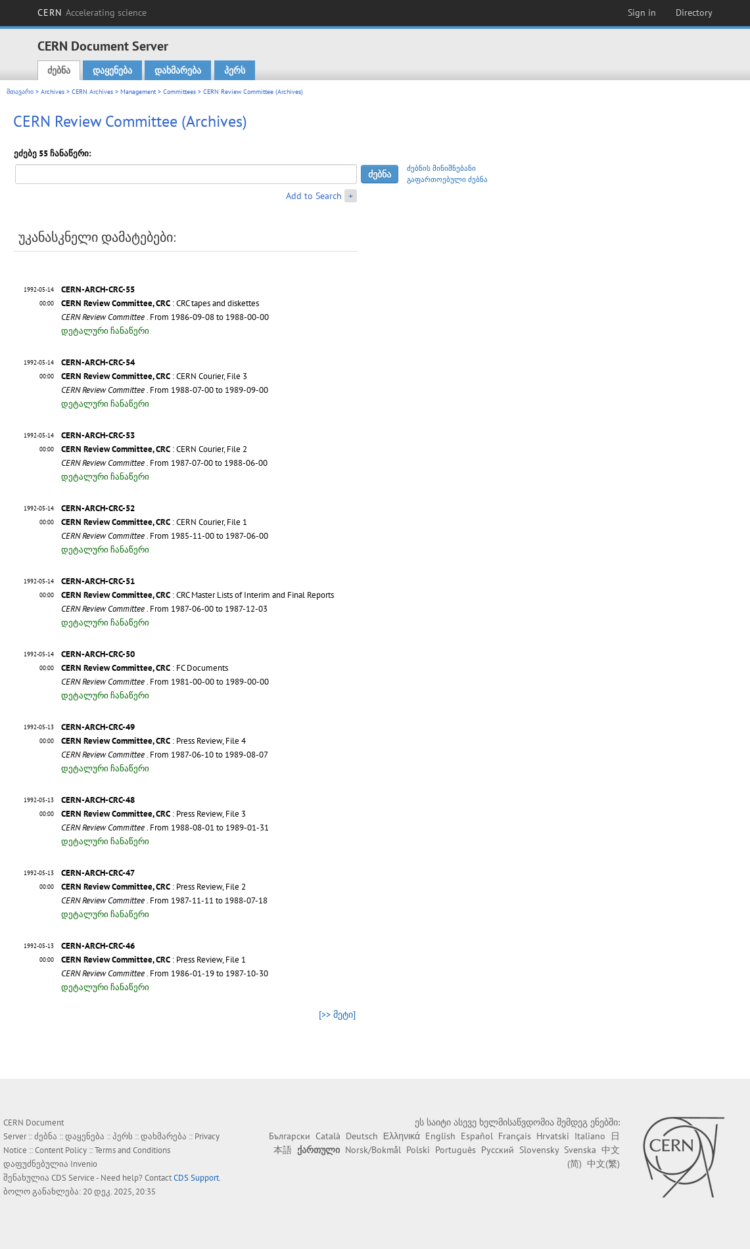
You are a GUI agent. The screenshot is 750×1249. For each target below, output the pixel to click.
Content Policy (61, 1150)
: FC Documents (144, 667)
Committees (179, 91)
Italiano (589, 1136)
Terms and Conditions (132, 1150)
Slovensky (539, 1150)
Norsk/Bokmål (373, 1150)
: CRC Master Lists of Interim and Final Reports (197, 595)
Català (328, 1136)
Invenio (83, 1164)
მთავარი (20, 91)
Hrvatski (552, 1136)
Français (514, 1136)
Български (289, 1136)
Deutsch (362, 1136)
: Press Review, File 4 (153, 740)
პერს (234, 70)
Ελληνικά (401, 1136)
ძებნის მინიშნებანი (441, 168)
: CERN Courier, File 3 (154, 376)
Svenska (580, 1150)
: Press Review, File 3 (153, 813)
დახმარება (177, 70)
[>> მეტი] (337, 1014)
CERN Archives (92, 91)
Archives (52, 91)
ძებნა (58, 70)
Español (477, 1136)
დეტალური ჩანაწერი (105, 330)
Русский (497, 1150)
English (440, 1136)
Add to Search (314, 196)
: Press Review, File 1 (153, 959)
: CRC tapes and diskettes (160, 303)
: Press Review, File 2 (153, 886)
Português (455, 1150)
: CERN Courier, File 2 (154, 449)
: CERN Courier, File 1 (154, 522)
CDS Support (196, 1177)
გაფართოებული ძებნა (447, 179)
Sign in (642, 12)
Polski (418, 1150)
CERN (92, 12)
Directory (694, 12)
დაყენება (112, 70)
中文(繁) (603, 1164)
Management (138, 91)
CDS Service (73, 1177)
